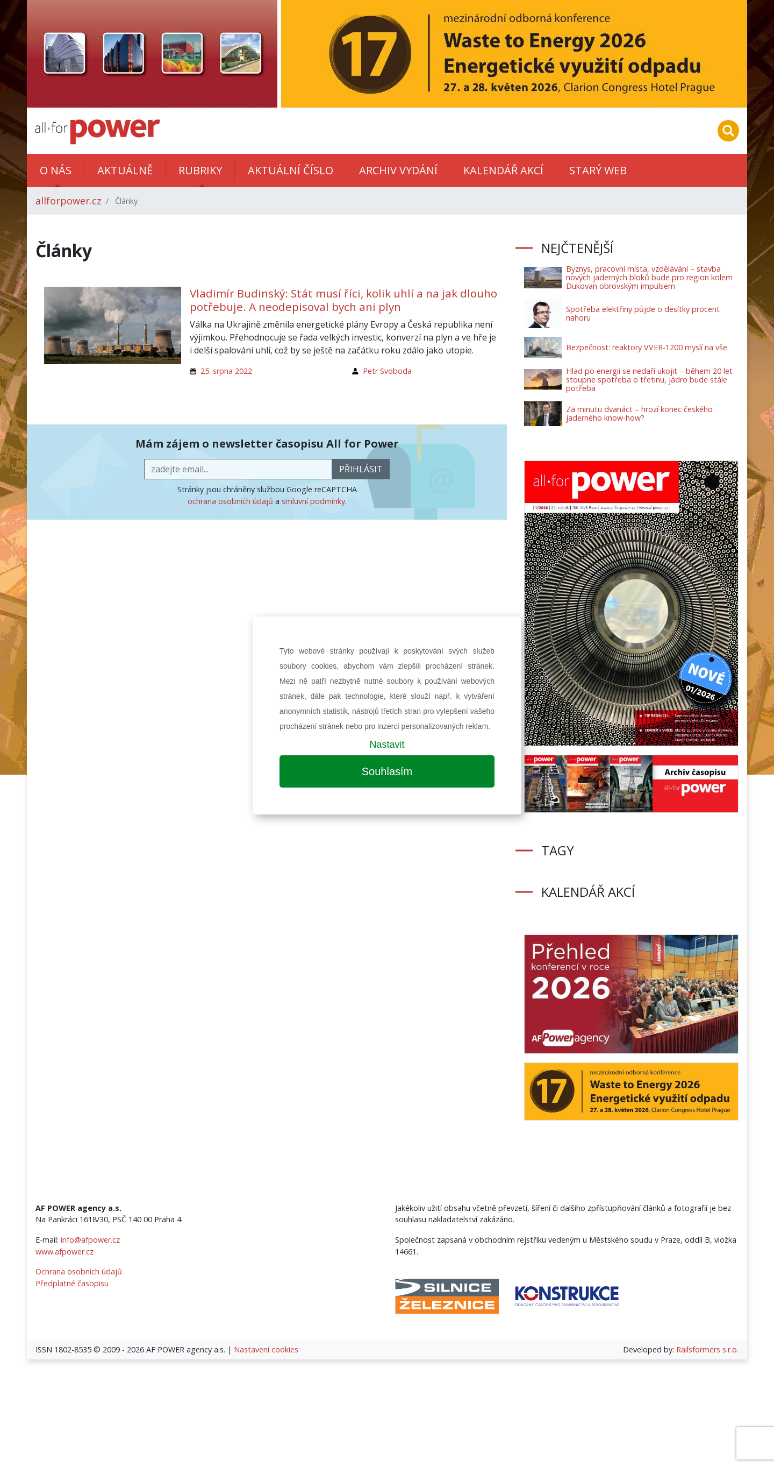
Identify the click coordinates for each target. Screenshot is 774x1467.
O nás (55, 170)
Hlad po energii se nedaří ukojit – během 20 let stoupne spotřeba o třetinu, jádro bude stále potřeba (649, 379)
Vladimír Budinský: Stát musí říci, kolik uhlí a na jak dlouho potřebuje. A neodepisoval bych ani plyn (343, 300)
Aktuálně (125, 170)
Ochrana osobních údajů (78, 1271)
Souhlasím (387, 771)
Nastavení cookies (266, 1349)
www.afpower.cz (64, 1251)
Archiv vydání (398, 170)
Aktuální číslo (290, 170)
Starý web (598, 170)
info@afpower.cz (90, 1240)
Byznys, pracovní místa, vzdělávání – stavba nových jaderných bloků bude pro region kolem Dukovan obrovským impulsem (649, 277)
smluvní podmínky (313, 501)
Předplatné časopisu (72, 1283)
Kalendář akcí (503, 170)
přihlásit (361, 469)
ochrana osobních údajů (230, 501)
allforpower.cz (68, 200)
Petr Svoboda (387, 371)
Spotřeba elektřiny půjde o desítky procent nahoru (643, 313)
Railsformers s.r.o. (707, 1349)
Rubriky (200, 170)
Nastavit (386, 744)
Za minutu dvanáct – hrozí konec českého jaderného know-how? (639, 413)
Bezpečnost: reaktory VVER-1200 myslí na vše (646, 347)
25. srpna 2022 (226, 371)
